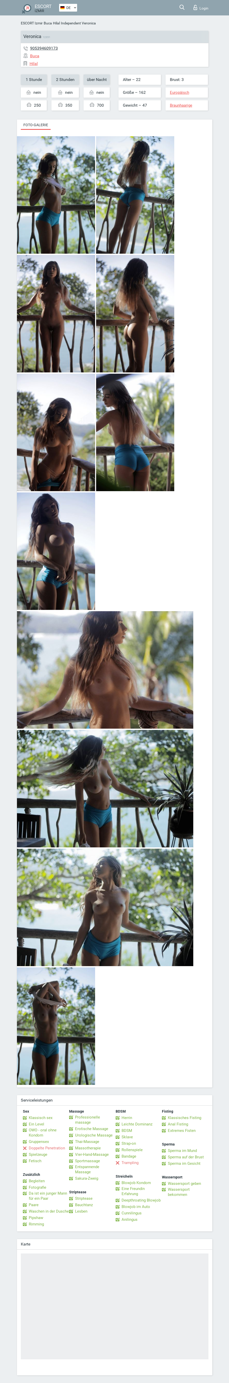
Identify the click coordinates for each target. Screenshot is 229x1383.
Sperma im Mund (182, 1150)
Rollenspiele (132, 1150)
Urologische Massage (94, 1135)
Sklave (127, 1137)
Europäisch (179, 92)
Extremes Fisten (182, 1130)
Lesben (81, 1211)
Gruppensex (39, 1141)
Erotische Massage (91, 1128)
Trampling (130, 1162)
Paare (34, 1205)
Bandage (129, 1156)
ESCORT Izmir (32, 23)
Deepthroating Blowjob (141, 1200)
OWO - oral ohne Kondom (43, 1133)
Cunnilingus (132, 1213)
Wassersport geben (184, 1183)
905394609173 (44, 48)
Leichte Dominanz (137, 1124)
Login (201, 7)
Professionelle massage (87, 1120)
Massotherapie (88, 1148)
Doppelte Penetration (47, 1148)
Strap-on (129, 1143)
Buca (48, 23)
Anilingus (130, 1219)
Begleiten (37, 1181)
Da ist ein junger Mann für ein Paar (48, 1196)
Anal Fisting (178, 1124)
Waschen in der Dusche (49, 1211)
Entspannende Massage (87, 1169)
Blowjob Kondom (136, 1182)
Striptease (84, 1198)
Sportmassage (87, 1161)
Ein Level (36, 1124)
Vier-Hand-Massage (92, 1154)
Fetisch (35, 1161)
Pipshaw (36, 1217)
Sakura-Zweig (86, 1178)
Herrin (127, 1117)
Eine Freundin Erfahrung (133, 1191)
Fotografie (37, 1187)
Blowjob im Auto (136, 1206)
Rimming (36, 1224)
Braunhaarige (181, 105)
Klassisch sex (40, 1117)
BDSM (127, 1130)
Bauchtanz (84, 1205)
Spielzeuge (38, 1154)
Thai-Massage (87, 1141)
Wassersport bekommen (179, 1192)
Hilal (56, 23)
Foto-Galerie (35, 125)
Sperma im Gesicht (184, 1163)
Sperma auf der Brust (186, 1157)
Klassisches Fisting (184, 1117)
